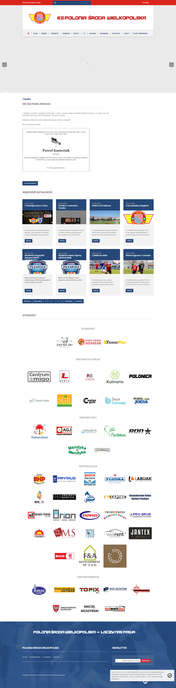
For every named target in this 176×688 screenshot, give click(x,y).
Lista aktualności (30, 183)
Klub (35, 33)
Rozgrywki (35, 657)
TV (84, 33)
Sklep (126, 33)
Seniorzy (55, 33)
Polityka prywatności (59, 675)
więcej (28, 241)
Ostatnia (79, 301)
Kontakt (116, 33)
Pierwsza (27, 301)
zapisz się (145, 661)
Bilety (76, 33)
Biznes (44, 33)
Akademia (104, 33)
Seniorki (66, 33)
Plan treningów (140, 33)
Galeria (92, 33)
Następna (68, 301)
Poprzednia (38, 301)
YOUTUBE (145, 2)
